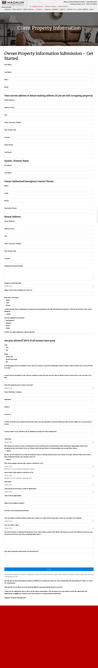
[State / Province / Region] (49, 126)
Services (7, 9)
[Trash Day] (49, 442)
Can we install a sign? (11, 525)
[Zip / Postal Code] (49, 133)
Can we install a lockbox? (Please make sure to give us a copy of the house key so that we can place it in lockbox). (43, 518)
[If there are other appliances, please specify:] (49, 335)
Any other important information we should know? (21, 551)
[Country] (49, 141)
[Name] (49, 189)
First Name (8, 64)
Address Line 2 (9, 107)
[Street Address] (49, 103)
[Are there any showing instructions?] (49, 514)
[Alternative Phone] (49, 211)
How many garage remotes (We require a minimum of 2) (23, 463)
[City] (49, 118)
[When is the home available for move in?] (49, 293)
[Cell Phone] (49, 155)
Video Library (83, 9)
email (6, 193)
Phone (6, 200)
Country (7, 137)
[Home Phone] (49, 148)
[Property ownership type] (49, 286)
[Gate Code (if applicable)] (49, 499)
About (62, 9)
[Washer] (4, 322)
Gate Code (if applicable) (12, 495)
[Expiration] (49, 403)
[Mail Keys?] (49, 484)
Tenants (47, 9)
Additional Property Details (13, 266)
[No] (4, 350)
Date (6, 79)
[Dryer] (4, 325)
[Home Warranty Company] (49, 395)
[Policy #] (49, 410)
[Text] (4, 302)
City (5, 115)
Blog (92, 9)
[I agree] (4, 313)
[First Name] (49, 68)
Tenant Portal (50, 6)
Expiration (7, 399)
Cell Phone (8, 152)
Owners (39, 9)
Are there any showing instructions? (16, 510)
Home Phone (8, 145)
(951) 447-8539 (91, 4)
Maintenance (63, 6)
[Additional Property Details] (49, 274)
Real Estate (17, 9)
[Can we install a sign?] (49, 528)
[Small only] (4, 356)
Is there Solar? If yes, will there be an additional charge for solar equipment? (30, 431)
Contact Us (71, 9)
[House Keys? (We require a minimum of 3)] (49, 475)
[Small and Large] (4, 359)
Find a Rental (29, 9)
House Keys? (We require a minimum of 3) (18, 472)
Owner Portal (37, 6)
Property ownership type (12, 283)
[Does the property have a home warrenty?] (49, 388)
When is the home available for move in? (18, 290)
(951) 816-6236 (92, 2)
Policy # (7, 407)
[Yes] (4, 347)
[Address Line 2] (49, 111)
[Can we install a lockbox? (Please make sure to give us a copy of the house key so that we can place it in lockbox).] (49, 521)
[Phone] (49, 204)
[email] (49, 196)
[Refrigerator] (4, 320)
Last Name (8, 72)
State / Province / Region (12, 122)
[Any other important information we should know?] (49, 559)
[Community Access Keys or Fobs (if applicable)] (49, 491)
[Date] (49, 83)
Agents (55, 9)
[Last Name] (49, 75)
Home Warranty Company (13, 392)
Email (6, 87)
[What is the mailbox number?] (49, 506)
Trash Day (7, 439)
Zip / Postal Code (10, 130)
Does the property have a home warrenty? (18, 385)
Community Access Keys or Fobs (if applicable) (20, 488)
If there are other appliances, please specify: (19, 332)
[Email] (49, 90)
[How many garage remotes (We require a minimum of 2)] (49, 466)
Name (6, 186)
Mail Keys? (8, 481)
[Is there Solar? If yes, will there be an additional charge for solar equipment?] (49, 435)
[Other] (4, 328)
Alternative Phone (10, 208)
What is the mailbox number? (14, 503)
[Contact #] (49, 418)
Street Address (9, 100)
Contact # (7, 414)
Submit (49, 569)
